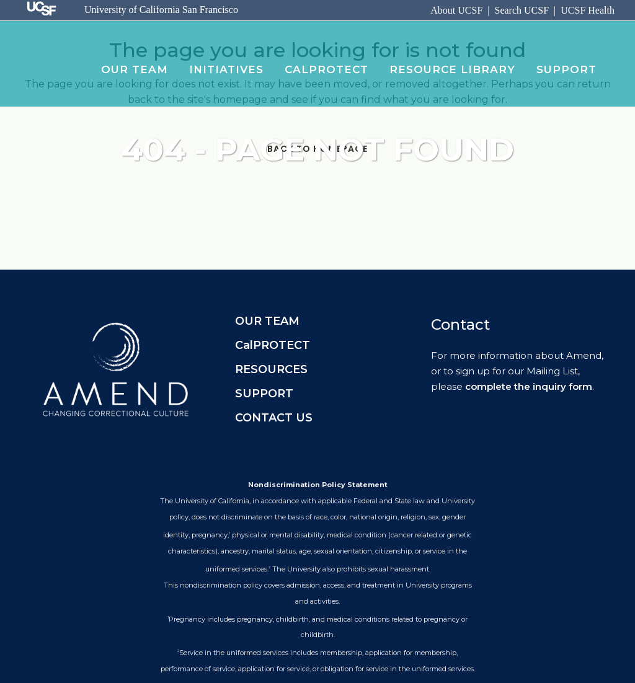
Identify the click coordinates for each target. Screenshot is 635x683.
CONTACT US (274, 418)
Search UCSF (522, 10)
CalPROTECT (272, 345)
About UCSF (456, 10)
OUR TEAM (267, 321)
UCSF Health (588, 10)
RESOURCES (271, 369)
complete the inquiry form (528, 386)
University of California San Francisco (161, 9)
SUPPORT (264, 393)
